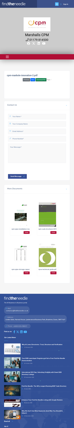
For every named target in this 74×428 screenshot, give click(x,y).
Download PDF (41, 79)
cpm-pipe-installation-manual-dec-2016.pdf (27, 229)
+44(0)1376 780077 (20, 326)
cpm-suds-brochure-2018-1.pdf (49, 229)
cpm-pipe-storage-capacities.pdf (23, 269)
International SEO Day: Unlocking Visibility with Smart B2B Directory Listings (42, 373)
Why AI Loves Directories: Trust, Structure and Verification (42, 344)
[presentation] (22, 168)
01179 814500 (37, 39)
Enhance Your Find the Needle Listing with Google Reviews (42, 400)
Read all (8, 421)
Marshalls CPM (37, 35)
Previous (26, 79)
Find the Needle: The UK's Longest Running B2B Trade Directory (44, 386)
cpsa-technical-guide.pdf (47, 269)
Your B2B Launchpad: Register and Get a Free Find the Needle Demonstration (43, 359)
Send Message (17, 176)
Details (26, 232)
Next (32, 79)
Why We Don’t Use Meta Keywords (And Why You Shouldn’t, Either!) (42, 412)
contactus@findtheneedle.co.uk (17, 311)
